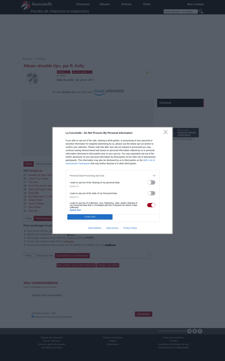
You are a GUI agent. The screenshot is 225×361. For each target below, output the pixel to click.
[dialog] (112, 180)
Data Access (112, 228)
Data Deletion (94, 228)
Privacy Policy (130, 228)
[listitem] (112, 175)
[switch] (151, 182)
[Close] (167, 133)
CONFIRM (90, 217)
